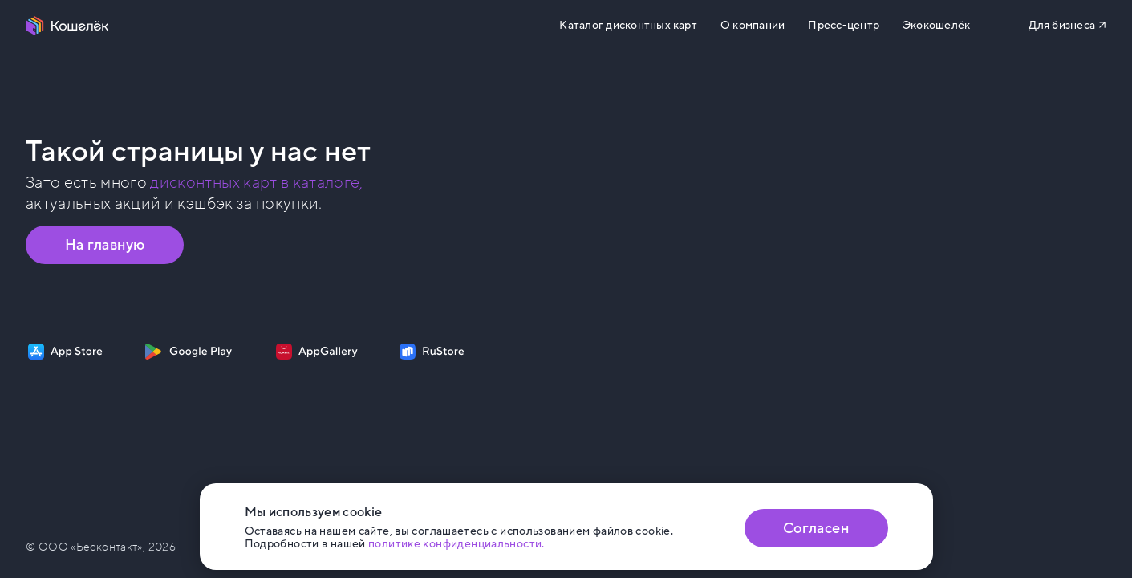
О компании (752, 25)
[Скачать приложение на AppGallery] (317, 351)
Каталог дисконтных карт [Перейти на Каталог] (627, 25)
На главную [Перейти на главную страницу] (105, 244)
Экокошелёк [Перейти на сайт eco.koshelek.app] (936, 25)
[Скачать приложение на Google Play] (188, 351)
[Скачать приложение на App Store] (65, 351)
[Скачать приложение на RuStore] (432, 351)
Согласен (816, 528)
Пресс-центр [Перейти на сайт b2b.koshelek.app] (843, 25)
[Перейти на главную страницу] (67, 25)
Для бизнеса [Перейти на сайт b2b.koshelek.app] (1062, 25)
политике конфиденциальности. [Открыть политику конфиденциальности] (456, 544)
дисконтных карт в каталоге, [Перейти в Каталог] (256, 183)
